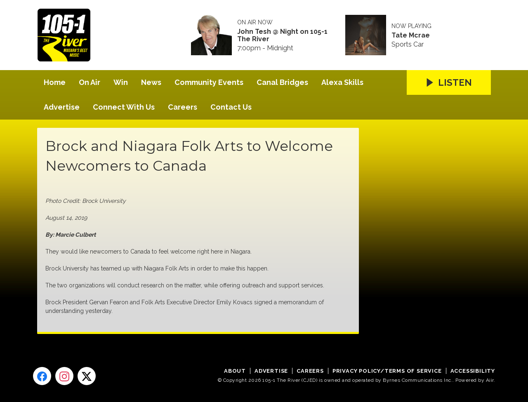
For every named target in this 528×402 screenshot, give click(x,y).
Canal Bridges (282, 82)
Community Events (208, 82)
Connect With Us (124, 107)
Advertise (62, 107)
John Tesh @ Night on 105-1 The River (282, 35)
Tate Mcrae (410, 35)
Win (120, 82)
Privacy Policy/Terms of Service (387, 371)
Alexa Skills (342, 82)
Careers (182, 107)
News (151, 82)
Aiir (490, 380)
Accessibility (472, 371)
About (235, 371)
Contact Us (231, 107)
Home (55, 82)
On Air (89, 82)
